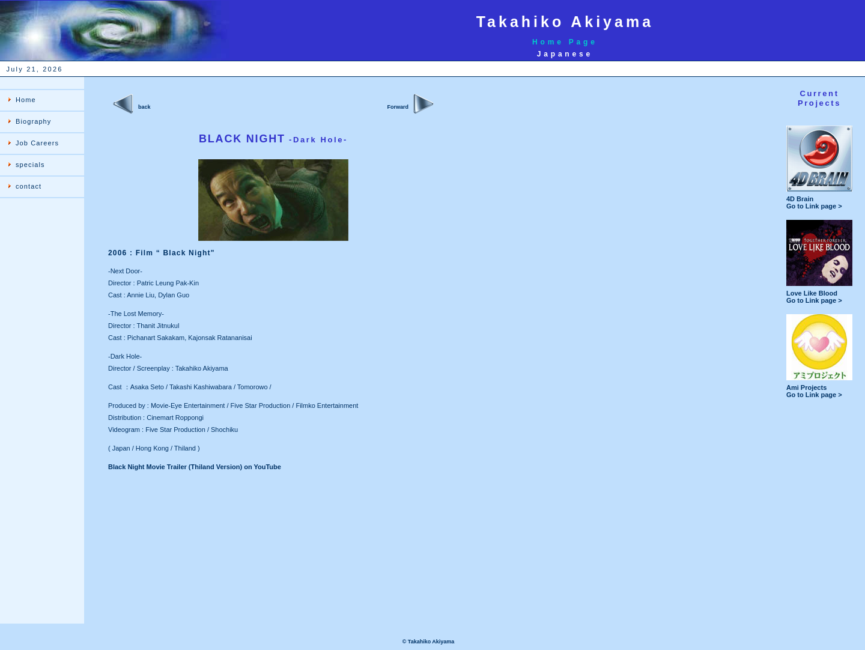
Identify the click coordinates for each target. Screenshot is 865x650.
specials (30, 164)
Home (26, 99)
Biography (33, 121)
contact (28, 186)
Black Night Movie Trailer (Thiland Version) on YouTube (194, 466)
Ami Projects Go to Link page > (819, 388)
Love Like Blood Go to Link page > (819, 294)
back (144, 107)
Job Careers (37, 143)
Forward (397, 107)
